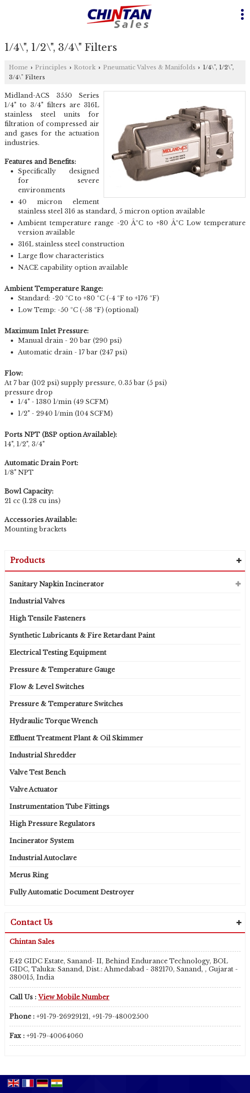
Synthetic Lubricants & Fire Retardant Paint (82, 635)
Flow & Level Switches (46, 687)
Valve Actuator (33, 789)
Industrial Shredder (42, 755)
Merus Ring (28, 875)
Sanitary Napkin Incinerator (56, 584)
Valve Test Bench (37, 772)
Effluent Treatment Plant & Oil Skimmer (76, 738)
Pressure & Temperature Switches (66, 704)
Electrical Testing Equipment (57, 653)
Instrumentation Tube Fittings (59, 807)
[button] (73, 997)
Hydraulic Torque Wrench (53, 721)
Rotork (84, 67)
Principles (51, 67)
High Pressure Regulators (52, 824)
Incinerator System (41, 841)
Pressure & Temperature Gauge (62, 670)
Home (18, 67)
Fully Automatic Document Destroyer (71, 892)
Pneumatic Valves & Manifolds (149, 67)
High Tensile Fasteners (47, 618)
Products (27, 560)
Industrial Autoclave (43, 858)
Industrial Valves (37, 601)
